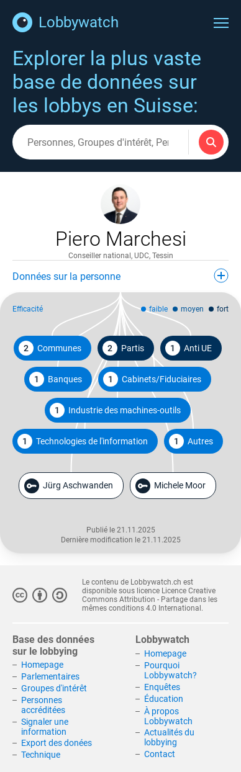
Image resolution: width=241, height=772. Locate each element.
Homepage (42, 665)
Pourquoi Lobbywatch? (170, 670)
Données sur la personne (120, 275)
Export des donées (56, 743)
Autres (191, 441)
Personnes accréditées (43, 705)
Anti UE (188, 348)
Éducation (163, 699)
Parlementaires (50, 676)
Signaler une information (44, 727)
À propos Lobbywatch (168, 716)
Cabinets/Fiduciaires (152, 379)
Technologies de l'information (82, 441)
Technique (40, 755)
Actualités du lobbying (169, 737)
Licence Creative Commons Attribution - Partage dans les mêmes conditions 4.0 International (149, 599)
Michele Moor (170, 485)
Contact (159, 754)
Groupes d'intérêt (54, 688)
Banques (55, 379)
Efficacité (27, 309)
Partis (123, 348)
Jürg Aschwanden (68, 485)
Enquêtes (162, 687)
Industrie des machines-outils (115, 410)
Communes (50, 348)
